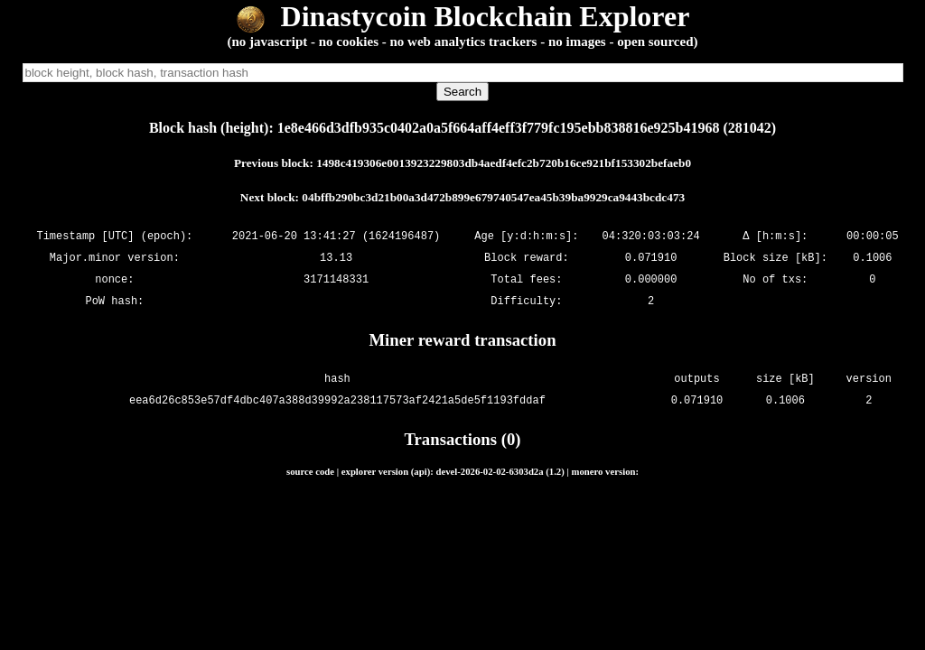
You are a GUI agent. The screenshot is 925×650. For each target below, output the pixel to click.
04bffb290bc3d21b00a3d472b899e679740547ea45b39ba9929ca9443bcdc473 (493, 197)
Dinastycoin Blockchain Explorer (463, 16)
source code (310, 471)
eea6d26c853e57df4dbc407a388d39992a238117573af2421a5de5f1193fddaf (337, 400)
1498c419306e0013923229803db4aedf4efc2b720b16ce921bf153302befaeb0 (503, 163)
